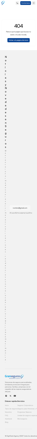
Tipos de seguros (11, 409)
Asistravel (8, 419)
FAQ (6, 415)
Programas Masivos (24, 412)
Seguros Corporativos (25, 405)
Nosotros (8, 412)
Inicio (7, 405)
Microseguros (22, 419)
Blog (6, 422)
